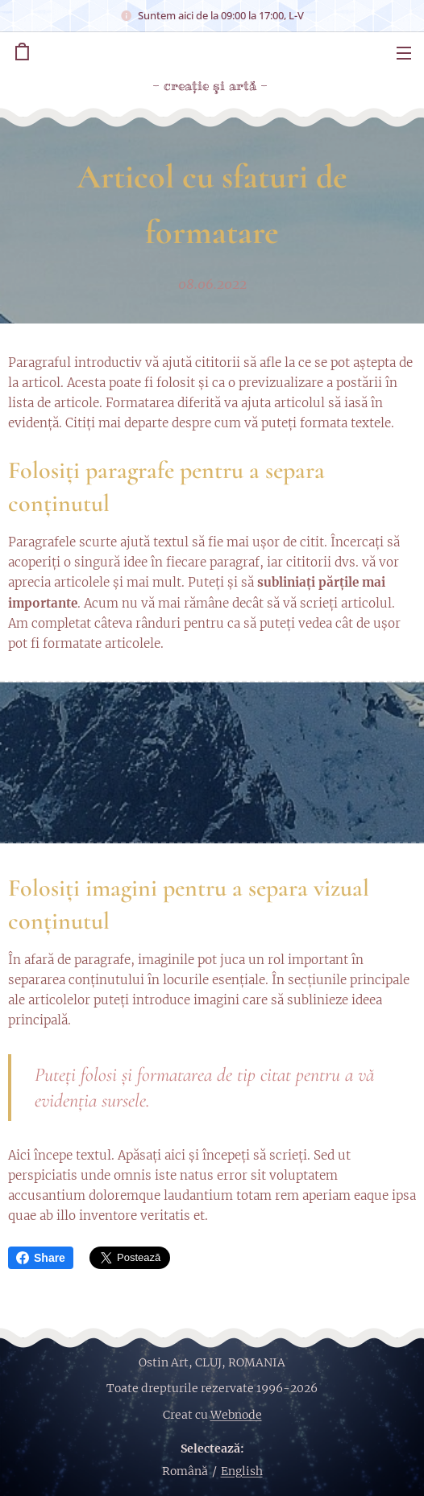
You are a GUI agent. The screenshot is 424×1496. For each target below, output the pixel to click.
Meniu (404, 53)
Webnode (236, 1414)
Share (40, 1257)
